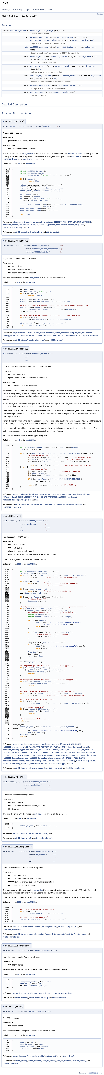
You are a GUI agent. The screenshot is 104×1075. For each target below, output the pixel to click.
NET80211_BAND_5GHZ (47, 453)
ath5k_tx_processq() (23, 934)
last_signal (30, 662)
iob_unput (32, 601)
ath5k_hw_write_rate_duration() (29, 504)
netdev (42, 173)
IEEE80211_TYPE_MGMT (42, 681)
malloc (33, 292)
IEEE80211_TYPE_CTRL (42, 581)
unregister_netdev (28, 982)
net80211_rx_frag (36, 672)
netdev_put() (51, 1056)
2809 (19, 902)
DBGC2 (22, 731)
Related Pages (18, 10)
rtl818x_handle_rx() (75, 768)
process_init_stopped (30, 204)
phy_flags (42, 479)
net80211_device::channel (56, 494)
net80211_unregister (40, 85)
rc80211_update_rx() (11, 763)
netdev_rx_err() (82, 761)
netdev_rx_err (26, 727)
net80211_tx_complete (40, 76)
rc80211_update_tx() (69, 927)
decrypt (46, 642)
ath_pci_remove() (64, 1060)
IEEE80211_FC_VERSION (46, 575)
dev (54, 175)
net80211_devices (56, 323)
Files (51, 10)
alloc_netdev (34, 175)
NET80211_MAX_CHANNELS (39, 309)
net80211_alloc (37, 31)
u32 (21, 449)
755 (18, 163)
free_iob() (85, 747)
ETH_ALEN (66, 302)
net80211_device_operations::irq (60, 332)
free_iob (32, 652)
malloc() (89, 332)
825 (18, 974)
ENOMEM (39, 296)
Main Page (6, 10)
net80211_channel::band (23, 494)
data (56, 571)
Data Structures (39, 10)
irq (33, 317)
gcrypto (65, 632)
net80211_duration (39, 47)
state (43, 319)
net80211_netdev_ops (52, 191)
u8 (35, 199)
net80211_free (36, 92)
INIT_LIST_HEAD (27, 208)
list (44, 323)
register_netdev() (90, 335)
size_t (50, 31)
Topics (28, 10)
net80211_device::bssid (22, 744)
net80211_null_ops (39, 201)
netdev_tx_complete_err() (46, 927)
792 (18, 282)
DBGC (38, 622)
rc (41, 69)
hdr (45, 571)
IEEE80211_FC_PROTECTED (48, 609)
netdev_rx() (70, 761)
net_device (28, 153)
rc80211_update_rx (36, 703)
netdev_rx (32, 711)
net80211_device (18, 31)
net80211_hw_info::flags (69, 747)
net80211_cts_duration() (54, 504)
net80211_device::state (51, 763)
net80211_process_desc (71, 204)
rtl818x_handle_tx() (11, 937)
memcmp (30, 611)
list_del (24, 984)
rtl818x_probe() (53, 232)
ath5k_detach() (21, 998)
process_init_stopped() (12, 227)
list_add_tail (26, 323)
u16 (26, 47)
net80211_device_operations (43, 40)
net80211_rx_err (38, 66)
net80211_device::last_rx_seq (15, 758)
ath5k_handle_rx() (23, 768)
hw (92, 40)
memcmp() (59, 758)
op (26, 290)
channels (38, 307)
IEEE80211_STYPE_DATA (72, 693)
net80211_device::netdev (53, 761)
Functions (100, 14)
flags (36, 597)
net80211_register (39, 37)
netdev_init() (73, 225)
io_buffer (86, 56)
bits (34, 459)
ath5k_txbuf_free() (41, 934)
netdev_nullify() (38, 1056)
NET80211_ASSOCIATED (47, 709)
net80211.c (30, 163)
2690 (19, 564)
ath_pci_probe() (35, 232)
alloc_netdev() (19, 222)
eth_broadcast (49, 187)
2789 (19, 818)
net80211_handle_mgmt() (14, 761)
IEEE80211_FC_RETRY (71, 703)
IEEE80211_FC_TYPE (49, 573)
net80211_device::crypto (44, 744)
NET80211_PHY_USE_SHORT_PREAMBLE (65, 479)
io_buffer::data (61, 744)
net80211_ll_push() (74, 504)
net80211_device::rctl (30, 763)
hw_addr (45, 302)
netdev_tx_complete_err (31, 919)
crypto (68, 617)
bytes (87, 47)
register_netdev (34, 325)
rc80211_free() (68, 1056)
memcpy (23, 300)
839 (18, 1035)
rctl (32, 701)
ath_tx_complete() (58, 934)
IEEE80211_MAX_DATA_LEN (52, 189)
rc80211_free (26, 1045)
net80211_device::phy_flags (15, 500)
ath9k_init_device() (37, 340)
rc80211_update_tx (36, 913)
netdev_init (25, 191)
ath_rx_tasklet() (38, 768)
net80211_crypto (42, 617)
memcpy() (7, 335)
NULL (37, 181)
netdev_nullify (27, 1047)
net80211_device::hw (39, 749)
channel (28, 311)
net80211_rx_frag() (34, 761)
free (22, 1043)
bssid (55, 611)
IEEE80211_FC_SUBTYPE (46, 693)
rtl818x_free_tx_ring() (76, 934)
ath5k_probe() (21, 232)
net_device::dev (32, 222)
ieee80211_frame (34, 571)
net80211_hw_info (80, 40)
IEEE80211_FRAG (32, 668)
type (26, 573)
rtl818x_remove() (59, 998)
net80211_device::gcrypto (14, 749)
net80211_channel (35, 447)
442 (18, 440)
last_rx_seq (35, 589)
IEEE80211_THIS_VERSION (73, 575)
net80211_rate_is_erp (70, 453)
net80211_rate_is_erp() (67, 497)
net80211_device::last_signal (41, 758)
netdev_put (25, 1049)
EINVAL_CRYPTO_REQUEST (64, 727)
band (33, 453)
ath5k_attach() (21, 340)
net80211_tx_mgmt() (12, 507)
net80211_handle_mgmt (38, 683)
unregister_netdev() (63, 993)
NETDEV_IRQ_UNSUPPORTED (60, 319)
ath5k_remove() (35, 1060)
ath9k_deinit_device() (38, 998)
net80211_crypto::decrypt (14, 747)
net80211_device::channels (79, 494)
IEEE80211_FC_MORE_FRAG (50, 670)
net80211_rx (35, 56)
